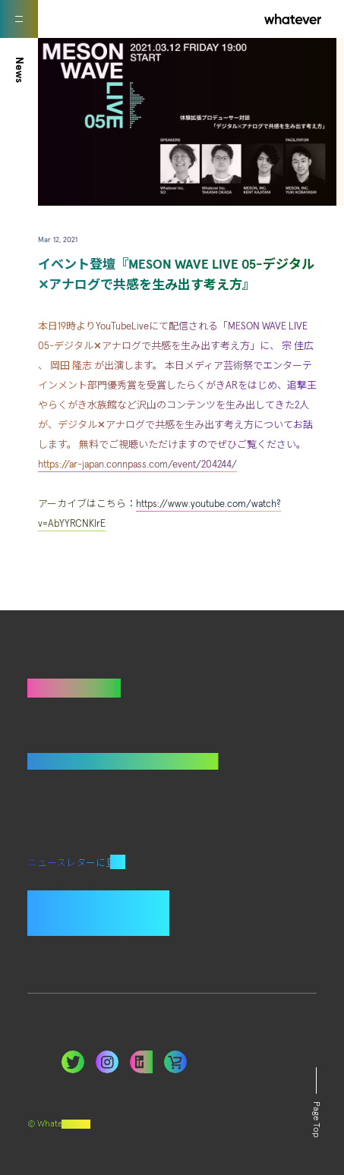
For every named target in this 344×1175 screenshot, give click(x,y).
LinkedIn (175, 1062)
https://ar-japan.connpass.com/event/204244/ (137, 465)
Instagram (107, 1062)
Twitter (73, 1062)
